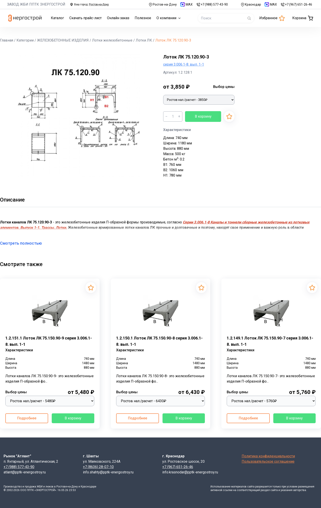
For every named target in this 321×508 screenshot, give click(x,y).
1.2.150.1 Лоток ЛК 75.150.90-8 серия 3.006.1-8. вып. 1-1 (159, 341)
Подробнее (26, 418)
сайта (251, 486)
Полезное (143, 18)
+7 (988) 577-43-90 (212, 4)
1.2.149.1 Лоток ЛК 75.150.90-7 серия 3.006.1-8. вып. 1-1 (270, 341)
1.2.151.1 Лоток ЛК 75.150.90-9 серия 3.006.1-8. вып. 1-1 (48, 341)
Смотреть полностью (23, 243)
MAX (186, 4)
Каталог (57, 18)
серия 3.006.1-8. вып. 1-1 (183, 64)
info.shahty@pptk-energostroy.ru (108, 472)
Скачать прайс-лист (85, 18)
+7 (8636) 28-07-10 (98, 467)
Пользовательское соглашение (268, 461)
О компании (168, 18)
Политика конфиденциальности (268, 456)
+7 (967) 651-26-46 (296, 4)
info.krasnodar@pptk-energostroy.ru (190, 472)
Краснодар (250, 4)
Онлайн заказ (118, 18)
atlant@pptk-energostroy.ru (25, 472)
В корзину (203, 116)
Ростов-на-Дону (162, 4)
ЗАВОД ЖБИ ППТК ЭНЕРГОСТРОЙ (36, 4)
